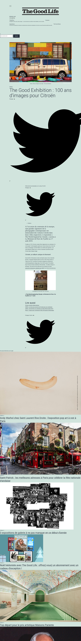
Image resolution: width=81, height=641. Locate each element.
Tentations (26, 21)
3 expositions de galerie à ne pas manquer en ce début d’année (33, 532)
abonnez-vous (12, 16)
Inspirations (30, 24)
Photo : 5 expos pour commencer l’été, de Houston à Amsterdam (39, 310)
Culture (11, 86)
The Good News (57, 24)
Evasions (47, 20)
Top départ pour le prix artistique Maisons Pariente (27, 625)
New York (37, 263)
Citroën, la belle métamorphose (32, 305)
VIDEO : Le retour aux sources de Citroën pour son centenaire (38, 307)
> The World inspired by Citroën (33, 294)
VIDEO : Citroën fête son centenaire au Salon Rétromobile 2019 (39, 308)
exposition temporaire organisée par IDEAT (34, 268)
